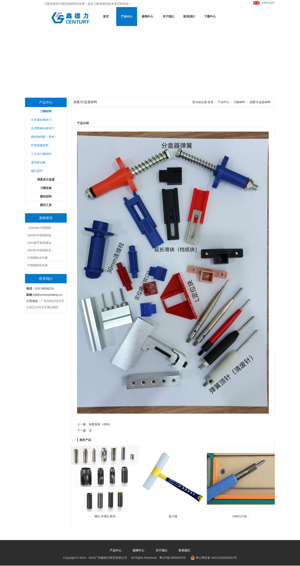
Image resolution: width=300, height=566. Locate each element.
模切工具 (46, 205)
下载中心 (210, 16)
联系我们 (189, 16)
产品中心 (126, 16)
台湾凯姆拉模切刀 (42, 128)
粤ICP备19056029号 (124, 557)
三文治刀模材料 (41, 153)
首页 (106, 16)
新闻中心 (147, 16)
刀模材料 (46, 111)
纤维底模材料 (40, 145)
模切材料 (46, 196)
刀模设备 (46, 188)
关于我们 (168, 16)
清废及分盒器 (46, 179)
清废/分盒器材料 (260, 102)
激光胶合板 (38, 162)
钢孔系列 (37, 171)
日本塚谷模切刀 (41, 119)
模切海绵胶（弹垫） (44, 136)
